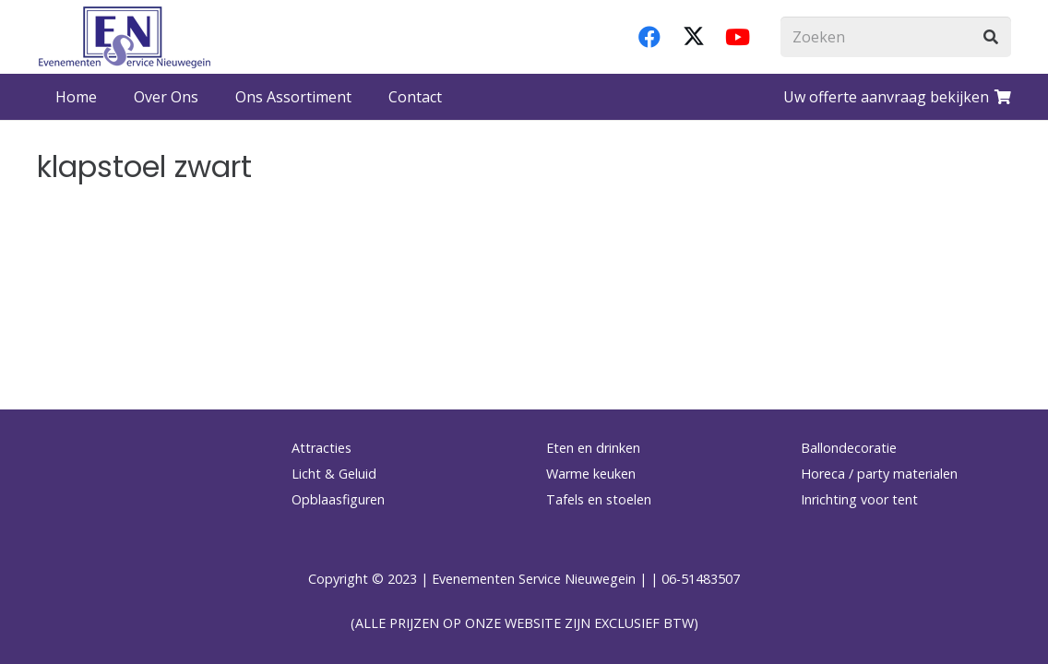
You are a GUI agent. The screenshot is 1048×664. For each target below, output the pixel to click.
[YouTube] (738, 37)
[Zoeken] (895, 37)
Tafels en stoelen (598, 499)
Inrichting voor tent (859, 499)
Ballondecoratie (849, 447)
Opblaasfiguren (338, 499)
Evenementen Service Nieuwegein (534, 578)
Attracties (321, 447)
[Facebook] (649, 37)
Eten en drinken (593, 447)
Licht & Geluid (334, 473)
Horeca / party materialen (879, 473)
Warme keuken (591, 473)
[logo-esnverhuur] (124, 37)
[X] (694, 37)
